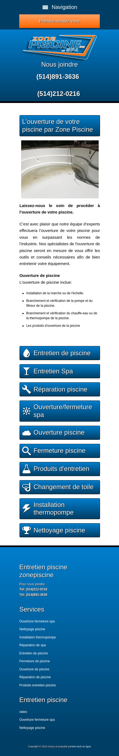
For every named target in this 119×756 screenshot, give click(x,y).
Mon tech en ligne (81, 746)
